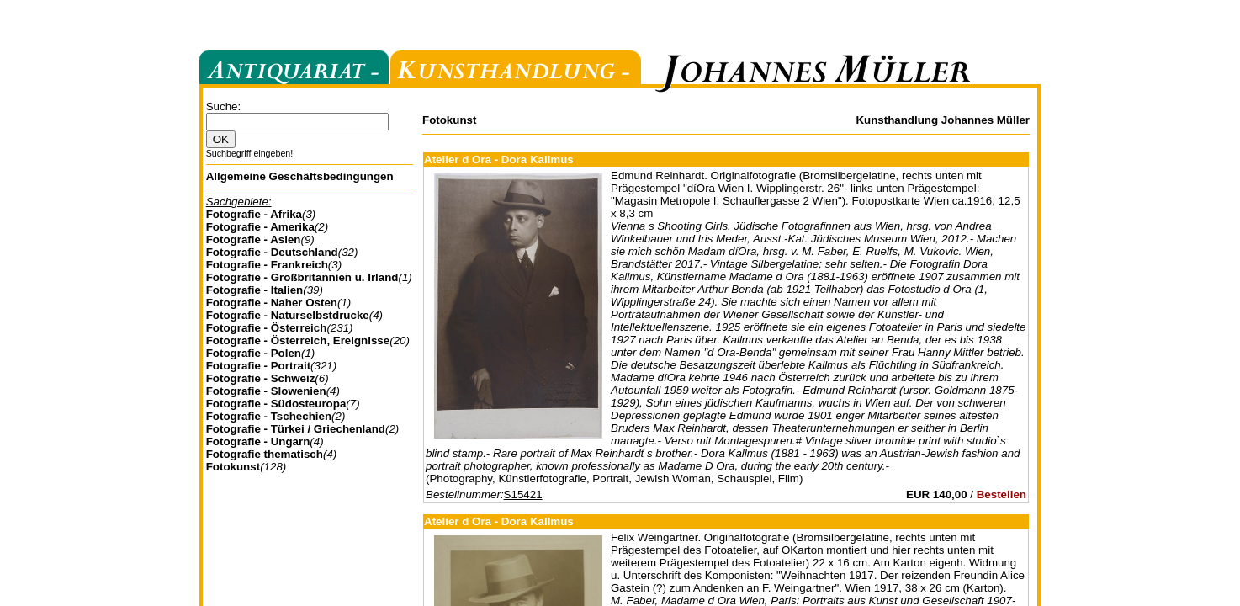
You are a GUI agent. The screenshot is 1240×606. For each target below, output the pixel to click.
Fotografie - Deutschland (272, 252)
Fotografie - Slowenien (266, 391)
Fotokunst (233, 466)
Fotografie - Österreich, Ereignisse (298, 340)
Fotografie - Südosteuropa (276, 403)
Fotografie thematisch (264, 454)
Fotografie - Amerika (260, 227)
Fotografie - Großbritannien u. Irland (302, 277)
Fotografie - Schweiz (260, 378)
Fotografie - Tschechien (268, 416)
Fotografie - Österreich (266, 328)
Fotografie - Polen (253, 353)
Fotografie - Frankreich (267, 264)
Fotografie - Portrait (258, 365)
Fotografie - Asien (253, 239)
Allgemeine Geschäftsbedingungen (300, 176)
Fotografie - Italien (255, 290)
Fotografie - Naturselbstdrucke (287, 315)
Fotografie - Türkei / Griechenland (295, 429)
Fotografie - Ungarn (258, 441)
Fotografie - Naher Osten (271, 302)
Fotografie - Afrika (254, 214)
